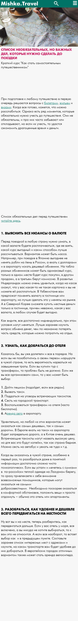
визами (6, 107)
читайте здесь (10, 221)
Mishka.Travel (19, 3)
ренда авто (15, 414)
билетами (51, 103)
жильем (64, 103)
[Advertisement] (39, 170)
